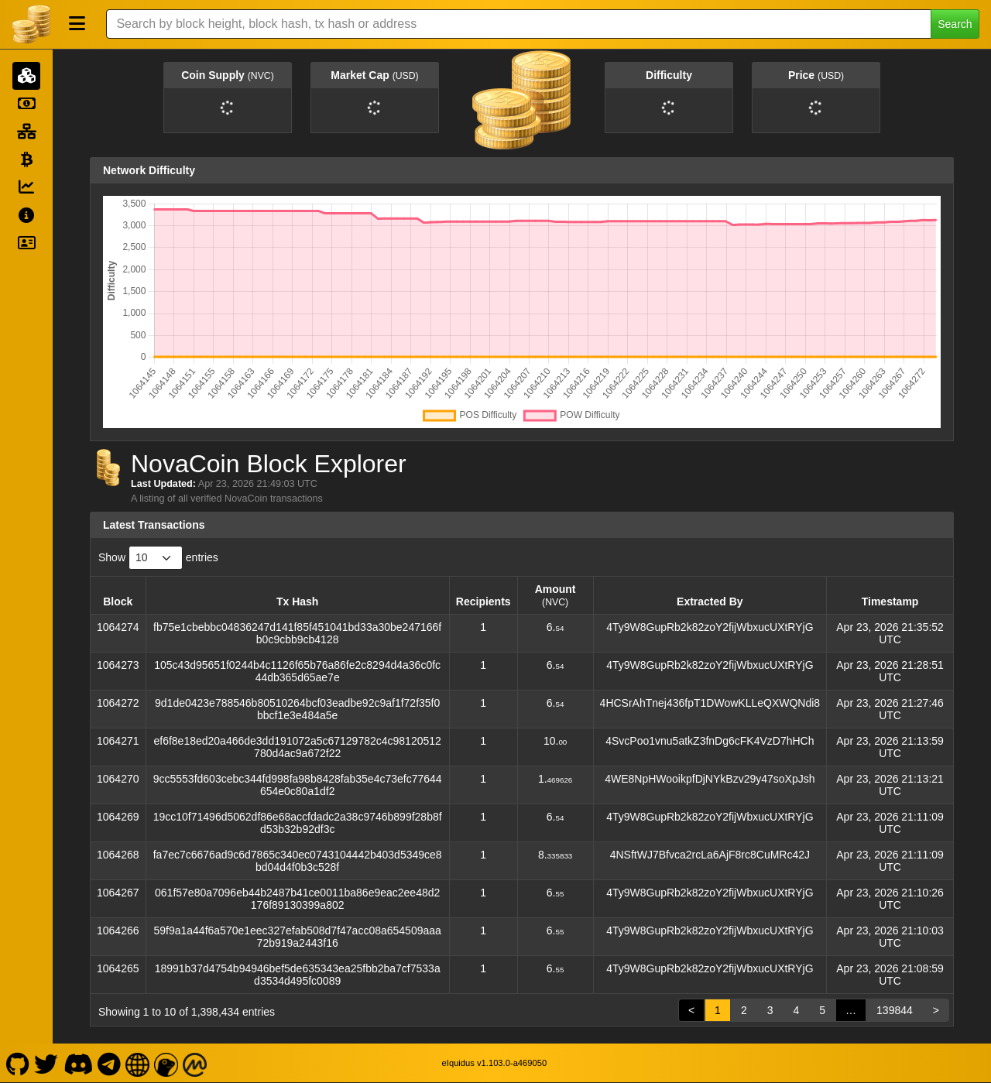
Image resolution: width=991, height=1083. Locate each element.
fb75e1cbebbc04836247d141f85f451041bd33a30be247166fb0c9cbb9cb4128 (297, 633)
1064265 (118, 968)
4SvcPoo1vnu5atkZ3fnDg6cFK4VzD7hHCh (709, 741)
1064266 (118, 930)
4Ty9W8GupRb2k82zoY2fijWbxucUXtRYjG (709, 627)
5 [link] (822, 1010)
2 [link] (744, 1010)
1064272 (118, 703)
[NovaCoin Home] (31, 24)
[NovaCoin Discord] (78, 1063)
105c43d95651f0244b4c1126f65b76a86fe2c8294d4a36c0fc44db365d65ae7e (297, 671)
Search (955, 24)
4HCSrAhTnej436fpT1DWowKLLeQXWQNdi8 (710, 703)
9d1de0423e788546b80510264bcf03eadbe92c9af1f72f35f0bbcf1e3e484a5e (297, 709)
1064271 (118, 741)
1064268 (118, 854)
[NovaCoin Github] (17, 1063)
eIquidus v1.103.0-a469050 (494, 1063)
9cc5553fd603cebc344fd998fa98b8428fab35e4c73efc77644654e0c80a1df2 (297, 785)
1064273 (118, 665)
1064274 (118, 627)
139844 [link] (894, 1010)
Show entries (158, 558)
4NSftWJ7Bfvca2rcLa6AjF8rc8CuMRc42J (710, 854)
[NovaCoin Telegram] (109, 1063)
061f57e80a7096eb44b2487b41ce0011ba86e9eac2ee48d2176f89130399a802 (297, 898)
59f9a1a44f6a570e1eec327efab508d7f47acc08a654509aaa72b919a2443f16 (297, 936)
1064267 (118, 892)
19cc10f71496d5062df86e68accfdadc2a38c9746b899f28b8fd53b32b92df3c (297, 823)
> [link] (936, 1010)
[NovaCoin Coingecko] (166, 1063)
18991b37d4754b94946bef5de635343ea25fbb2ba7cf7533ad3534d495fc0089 (298, 974)
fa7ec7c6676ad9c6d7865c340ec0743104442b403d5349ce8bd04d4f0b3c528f (297, 860)
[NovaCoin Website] (138, 1063)
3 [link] (770, 1010)
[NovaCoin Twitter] (46, 1063)
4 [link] (796, 1010)
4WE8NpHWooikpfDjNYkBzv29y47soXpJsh (709, 779)
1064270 (118, 779)
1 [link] (718, 1010)
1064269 (118, 817)
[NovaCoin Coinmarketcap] (195, 1063)
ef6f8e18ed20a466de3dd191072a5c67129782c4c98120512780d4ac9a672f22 (297, 747)
